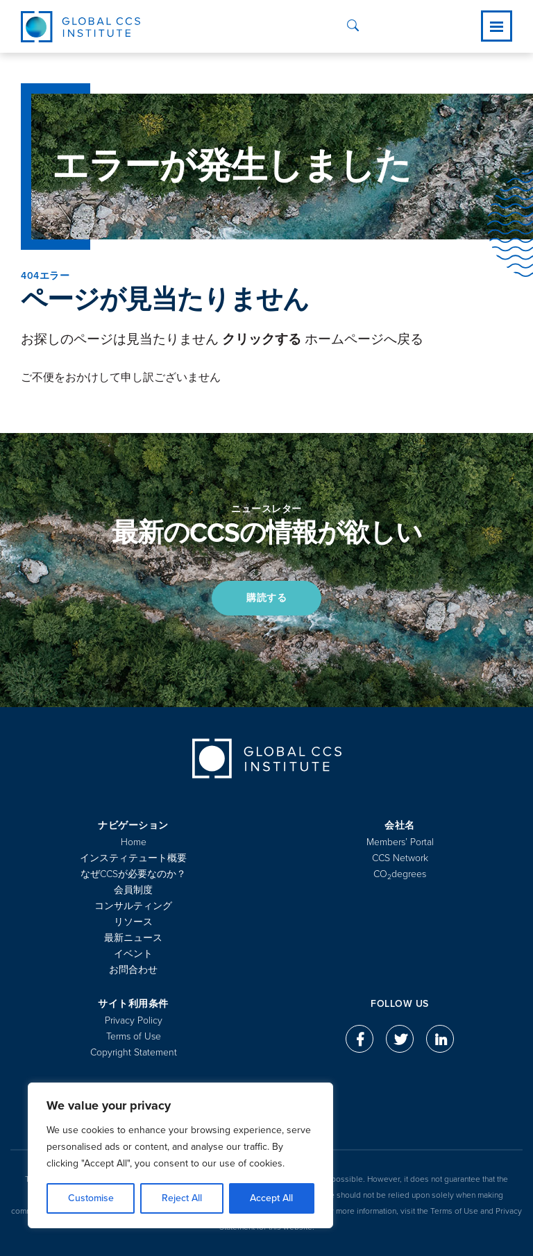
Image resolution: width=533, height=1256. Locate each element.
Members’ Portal (400, 842)
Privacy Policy (133, 1020)
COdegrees (399, 874)
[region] (180, 1155)
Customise (91, 1198)
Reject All (182, 1198)
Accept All (271, 1198)
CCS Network (400, 858)
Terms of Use (133, 1036)
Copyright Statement (133, 1052)
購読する (266, 598)
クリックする (261, 339)
